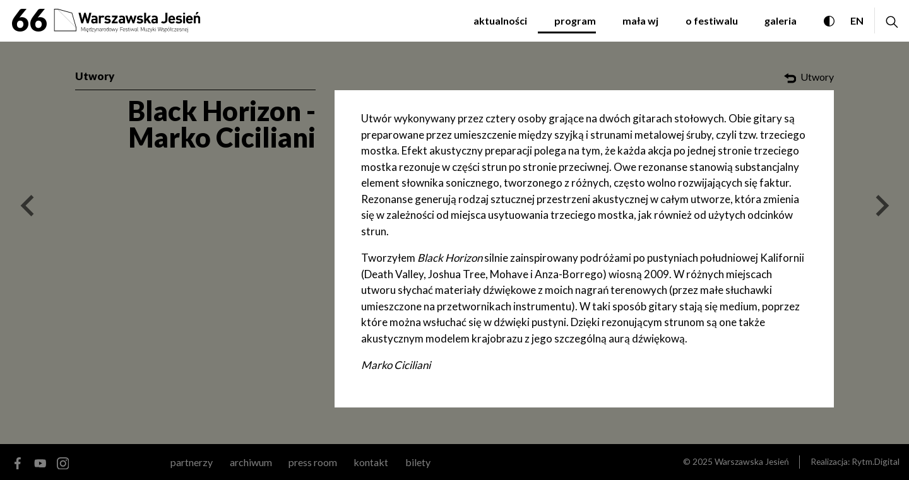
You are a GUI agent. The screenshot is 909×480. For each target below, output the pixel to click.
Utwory (94, 76)
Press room (312, 462)
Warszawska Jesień (752, 461)
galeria (780, 20)
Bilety (418, 462)
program (575, 20)
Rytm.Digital (876, 461)
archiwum (251, 462)
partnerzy (191, 462)
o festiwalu (712, 20)
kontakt (371, 462)
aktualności (500, 20)
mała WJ (640, 20)
